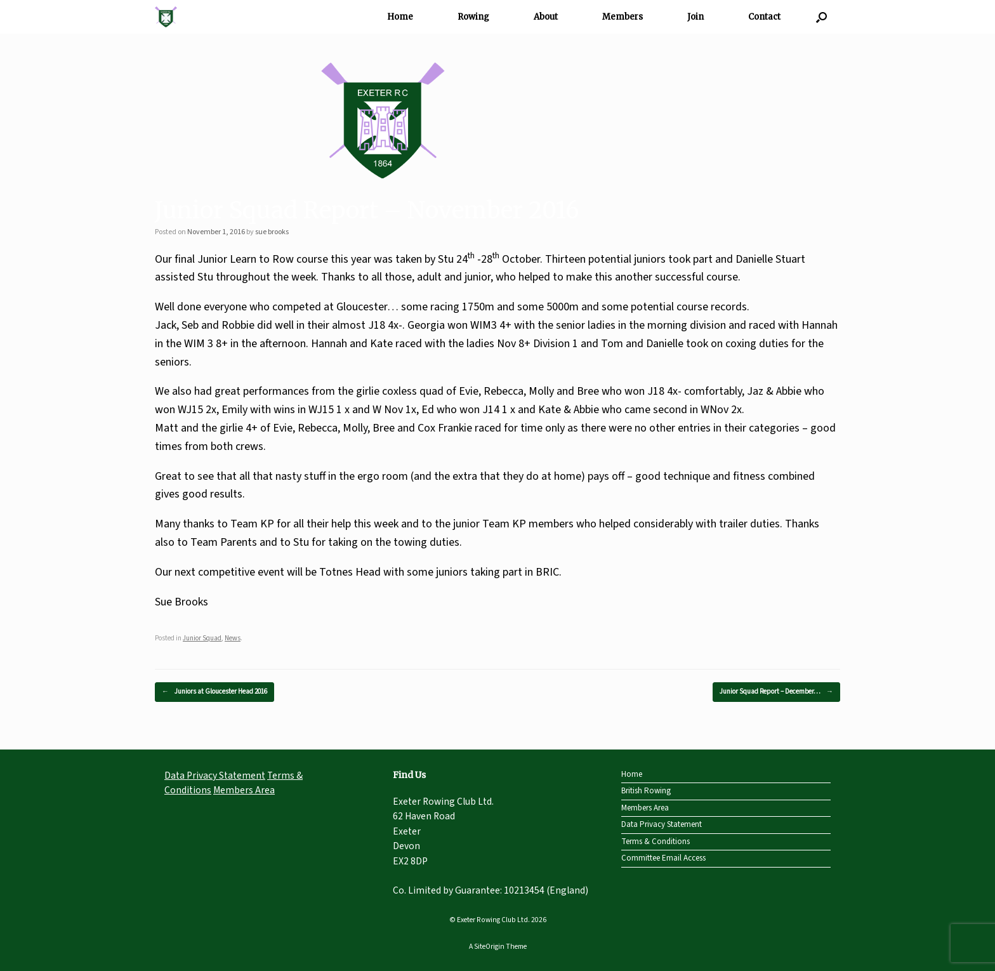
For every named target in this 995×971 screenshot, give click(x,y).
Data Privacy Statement (214, 776)
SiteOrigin (489, 946)
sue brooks (272, 232)
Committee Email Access (663, 858)
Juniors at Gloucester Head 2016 (214, 692)
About (546, 16)
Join (695, 16)
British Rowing (646, 790)
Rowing (473, 16)
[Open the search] (821, 17)
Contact (764, 16)
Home (400, 16)
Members (622, 16)
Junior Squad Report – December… (776, 692)
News (233, 638)
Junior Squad (202, 638)
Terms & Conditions (655, 841)
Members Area (244, 790)
